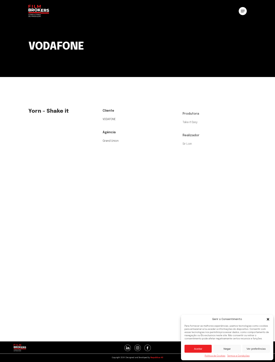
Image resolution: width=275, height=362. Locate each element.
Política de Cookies (215, 356)
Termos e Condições (238, 356)
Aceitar (198, 348)
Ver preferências (256, 348)
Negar (227, 348)
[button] (268, 319)
